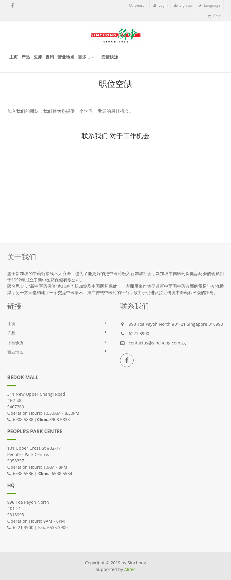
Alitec (129, 569)
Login (160, 5)
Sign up (183, 5)
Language (209, 5)
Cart (214, 15)
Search (137, 5)
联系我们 (95, 135)
